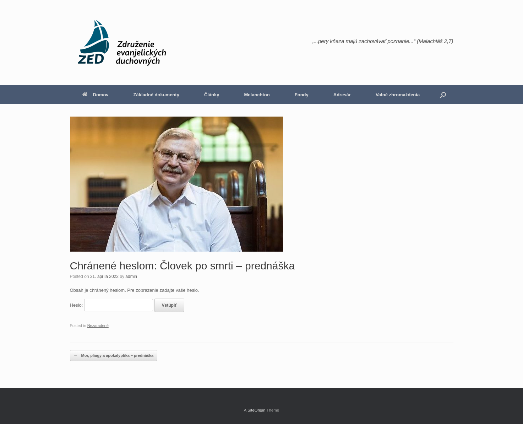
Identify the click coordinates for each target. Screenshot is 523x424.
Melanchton (257, 94)
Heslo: (111, 305)
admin (131, 276)
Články (211, 94)
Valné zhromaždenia (398, 94)
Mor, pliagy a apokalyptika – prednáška (114, 356)
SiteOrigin (256, 410)
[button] (442, 94)
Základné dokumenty (156, 94)
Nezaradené (98, 325)
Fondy (302, 94)
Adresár (342, 94)
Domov (95, 94)
